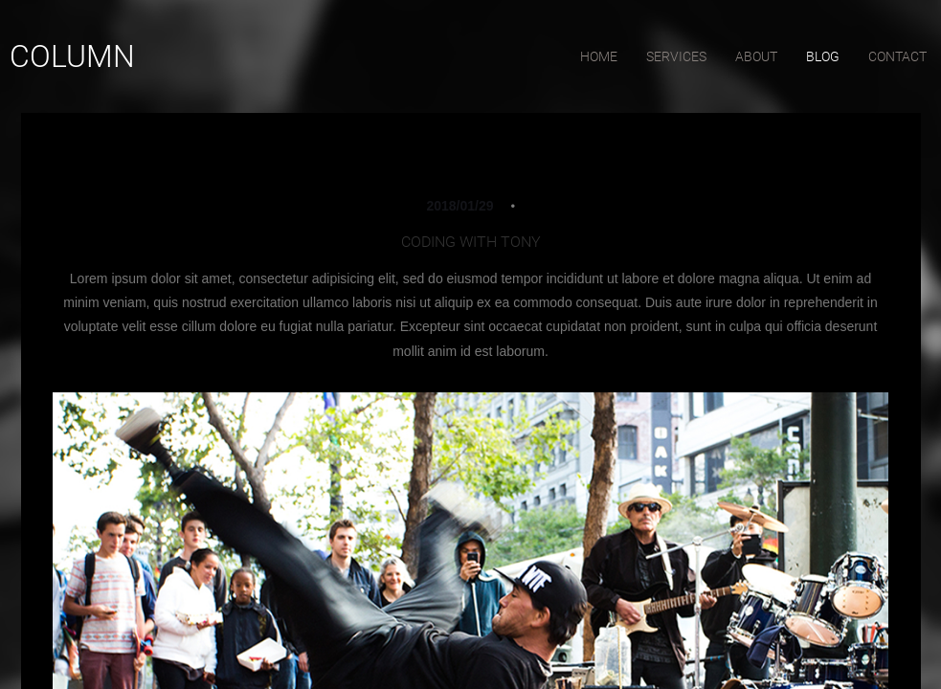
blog (823, 56)
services (676, 56)
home (598, 56)
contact (897, 56)
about (756, 56)
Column (72, 56)
